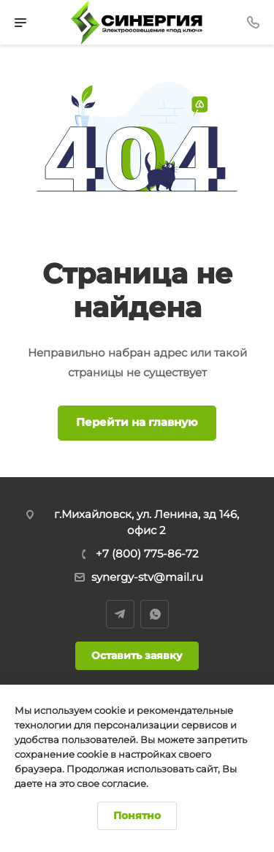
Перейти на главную (137, 422)
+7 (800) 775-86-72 (147, 553)
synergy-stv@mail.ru (147, 577)
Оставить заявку (137, 655)
